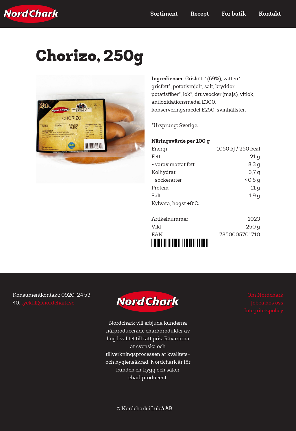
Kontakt (270, 13)
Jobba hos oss (267, 303)
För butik (234, 13)
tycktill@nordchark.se (47, 303)
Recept (199, 13)
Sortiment (164, 13)
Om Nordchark (265, 295)
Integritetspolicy (263, 310)
